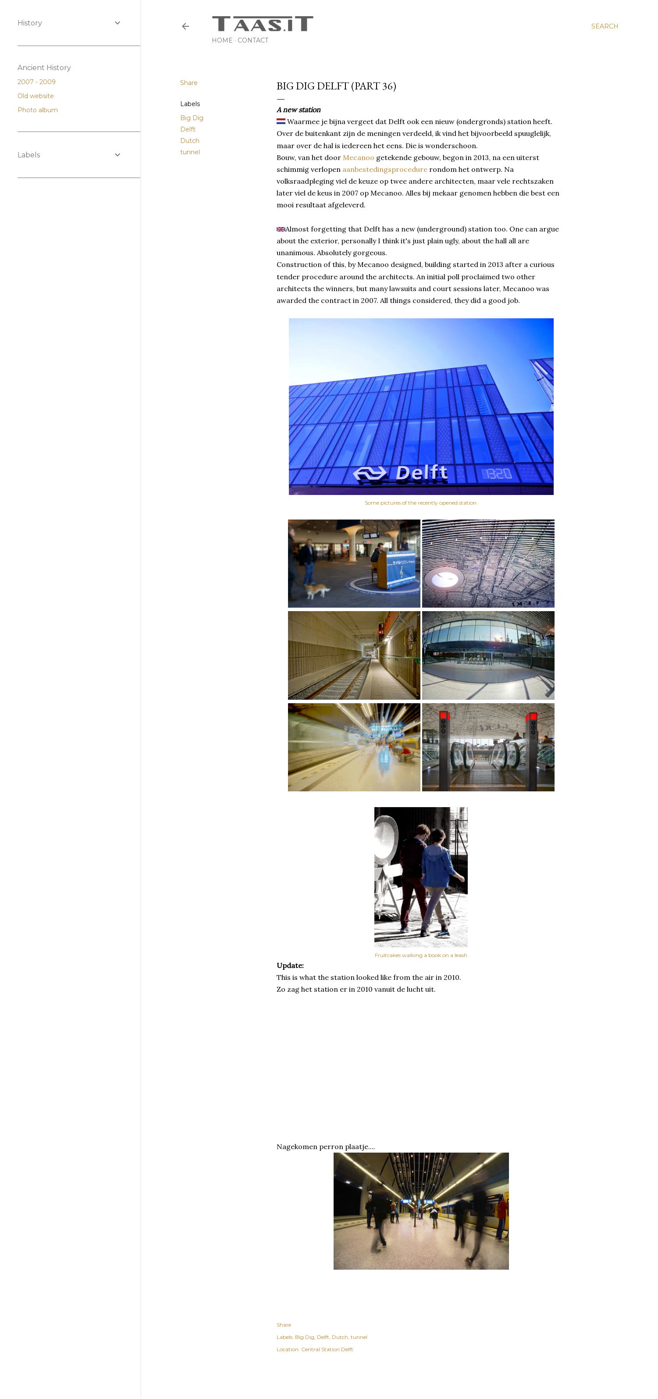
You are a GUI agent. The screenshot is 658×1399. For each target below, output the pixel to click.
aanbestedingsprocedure (385, 169)
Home (222, 40)
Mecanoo (358, 157)
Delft (188, 129)
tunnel (190, 152)
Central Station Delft (327, 1349)
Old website (39, 96)
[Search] (605, 26)
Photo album (41, 110)
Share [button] (189, 83)
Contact (253, 40)
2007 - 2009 (40, 82)
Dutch (189, 141)
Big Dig (191, 118)
